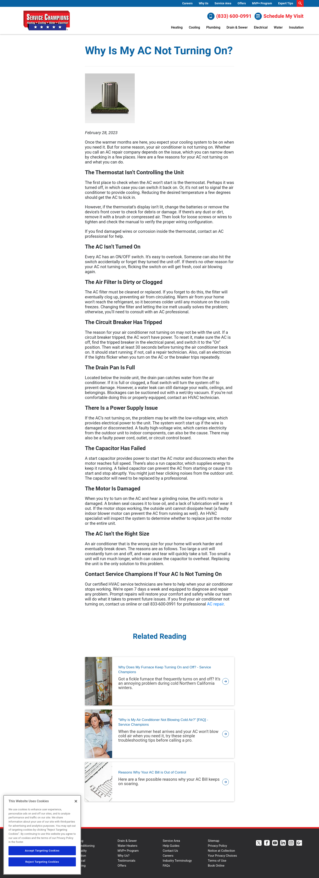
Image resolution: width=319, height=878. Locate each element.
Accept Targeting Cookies (42, 850)
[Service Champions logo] (47, 20)
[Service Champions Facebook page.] (267, 843)
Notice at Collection (221, 851)
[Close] (75, 801)
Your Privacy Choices (222, 856)
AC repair (215, 604)
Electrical (261, 27)
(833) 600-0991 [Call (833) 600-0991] (229, 16)
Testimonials (126, 860)
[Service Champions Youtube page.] (275, 843)
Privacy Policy (217, 846)
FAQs (166, 865)
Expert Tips (285, 3)
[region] (42, 835)
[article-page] (225, 681)
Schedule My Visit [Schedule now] (279, 16)
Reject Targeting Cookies (42, 861)
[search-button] (300, 3)
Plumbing (213, 27)
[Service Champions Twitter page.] (259, 843)
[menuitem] (187, 3)
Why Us (203, 3)
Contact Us (170, 851)
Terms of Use (217, 860)
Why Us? (123, 856)
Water (278, 27)
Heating (177, 27)
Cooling (194, 27)
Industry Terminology (177, 860)
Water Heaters (127, 846)
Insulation (296, 27)
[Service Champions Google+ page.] (299, 843)
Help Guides (171, 846)
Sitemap (213, 841)
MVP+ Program (262, 3)
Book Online (216, 865)
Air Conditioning (84, 846)
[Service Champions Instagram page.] (291, 843)
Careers (187, 3)
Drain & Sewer (237, 27)
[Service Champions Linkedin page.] (283, 843)
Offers (242, 3)
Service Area (223, 3)
